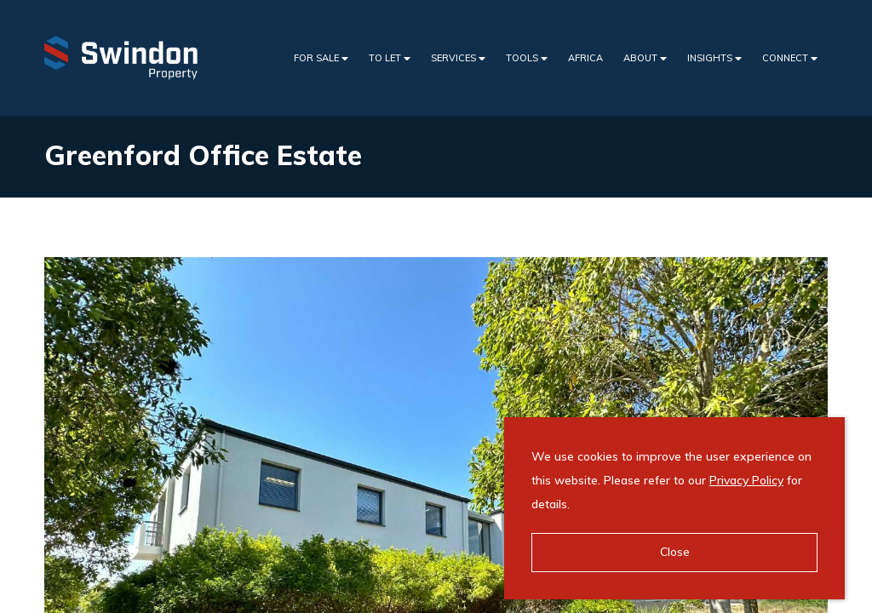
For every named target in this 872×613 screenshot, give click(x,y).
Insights (714, 58)
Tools (527, 58)
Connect (790, 58)
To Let (389, 58)
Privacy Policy (746, 480)
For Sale (321, 58)
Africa (585, 58)
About (645, 58)
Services (458, 58)
